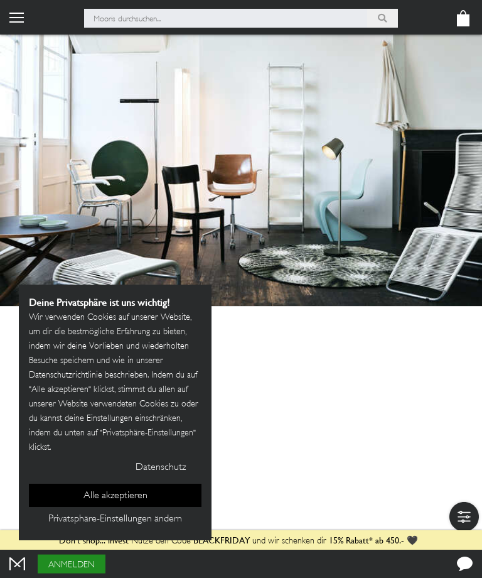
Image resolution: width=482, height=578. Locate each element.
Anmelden (71, 565)
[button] (464, 517)
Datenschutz (161, 467)
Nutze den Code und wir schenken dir (192, 541)
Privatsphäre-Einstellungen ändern (115, 519)
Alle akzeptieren (115, 496)
